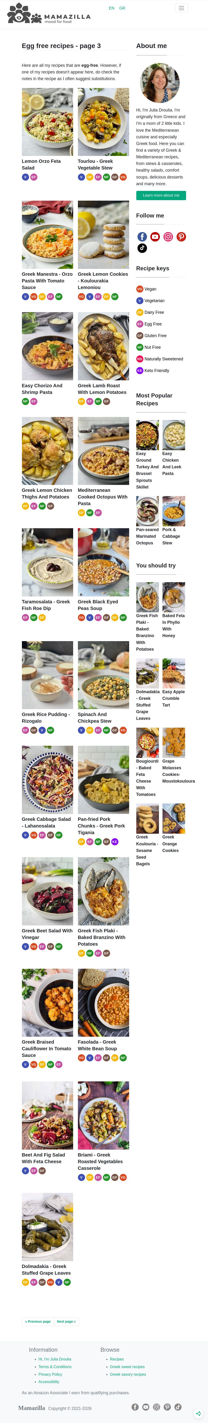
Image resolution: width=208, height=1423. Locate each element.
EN (112, 8)
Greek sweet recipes (127, 1367)
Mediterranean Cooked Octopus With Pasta (103, 497)
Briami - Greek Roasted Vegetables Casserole (100, 1161)
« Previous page (38, 1321)
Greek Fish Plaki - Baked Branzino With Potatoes (102, 937)
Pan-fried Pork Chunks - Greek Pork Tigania (101, 826)
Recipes (117, 1359)
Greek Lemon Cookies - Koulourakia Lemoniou (103, 280)
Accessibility (49, 1382)
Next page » (66, 1321)
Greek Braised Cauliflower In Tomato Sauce (46, 1048)
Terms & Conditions (55, 1367)
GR (122, 8)
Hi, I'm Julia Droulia (55, 1359)
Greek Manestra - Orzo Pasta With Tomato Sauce (47, 280)
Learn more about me (161, 195)
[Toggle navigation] (181, 8)
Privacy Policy (50, 1374)
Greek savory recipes (128, 1374)
